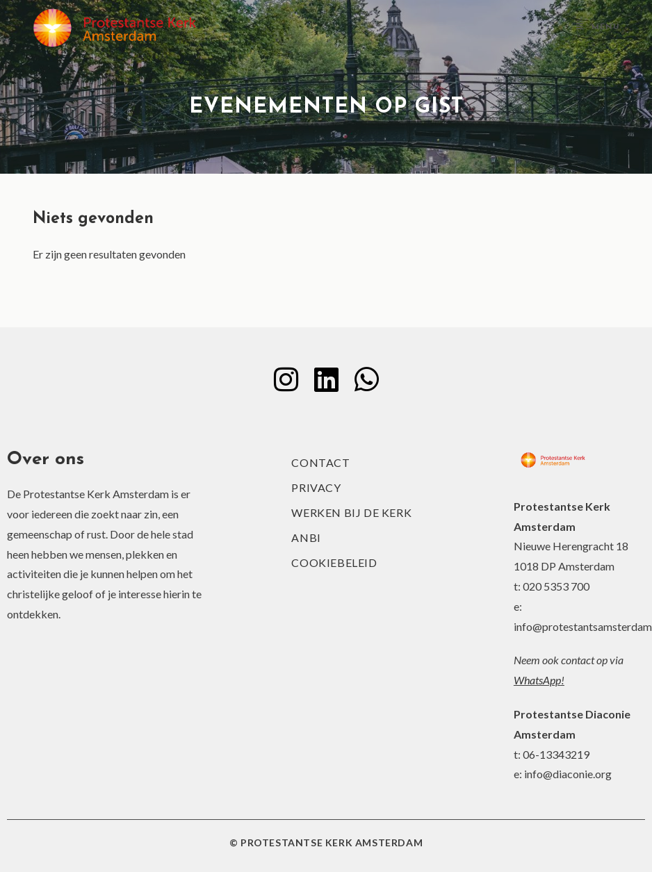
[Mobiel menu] (597, 27)
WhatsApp (537, 679)
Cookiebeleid (334, 562)
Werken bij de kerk (351, 512)
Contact (320, 462)
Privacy (316, 487)
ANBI (305, 537)
